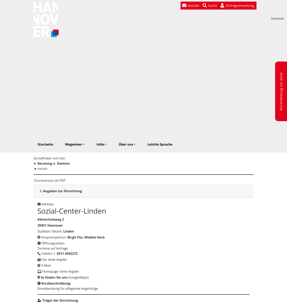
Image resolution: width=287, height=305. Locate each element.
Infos (100, 144)
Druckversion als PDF (49, 180)
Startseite (45, 144)
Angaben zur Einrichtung (61, 191)
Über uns (126, 144)
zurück (42, 168)
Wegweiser (73, 144)
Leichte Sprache (159, 144)
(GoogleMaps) (63, 277)
